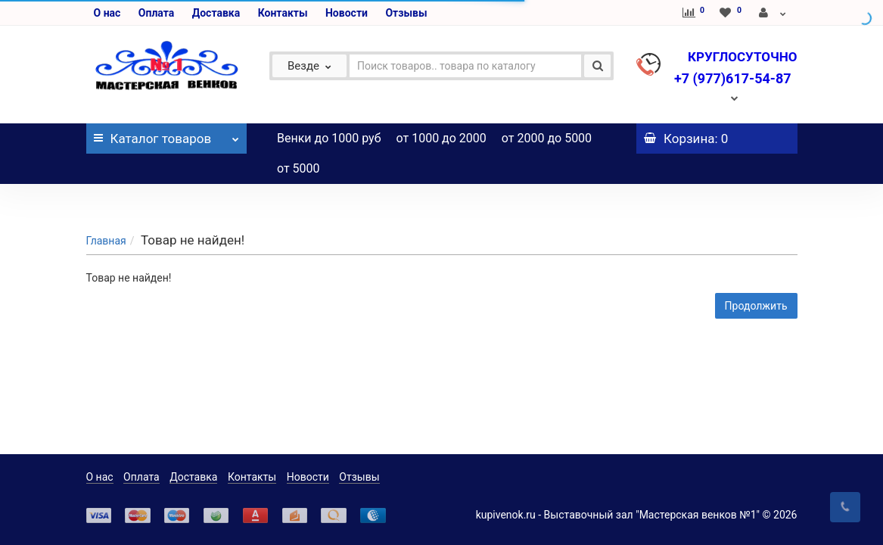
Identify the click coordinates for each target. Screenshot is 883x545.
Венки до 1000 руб (329, 138)
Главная (106, 210)
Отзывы (406, 13)
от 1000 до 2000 (441, 138)
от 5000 (298, 168)
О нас (107, 13)
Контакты (283, 13)
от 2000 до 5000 (547, 138)
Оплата (156, 13)
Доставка (216, 13)
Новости (346, 13)
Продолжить (756, 275)
